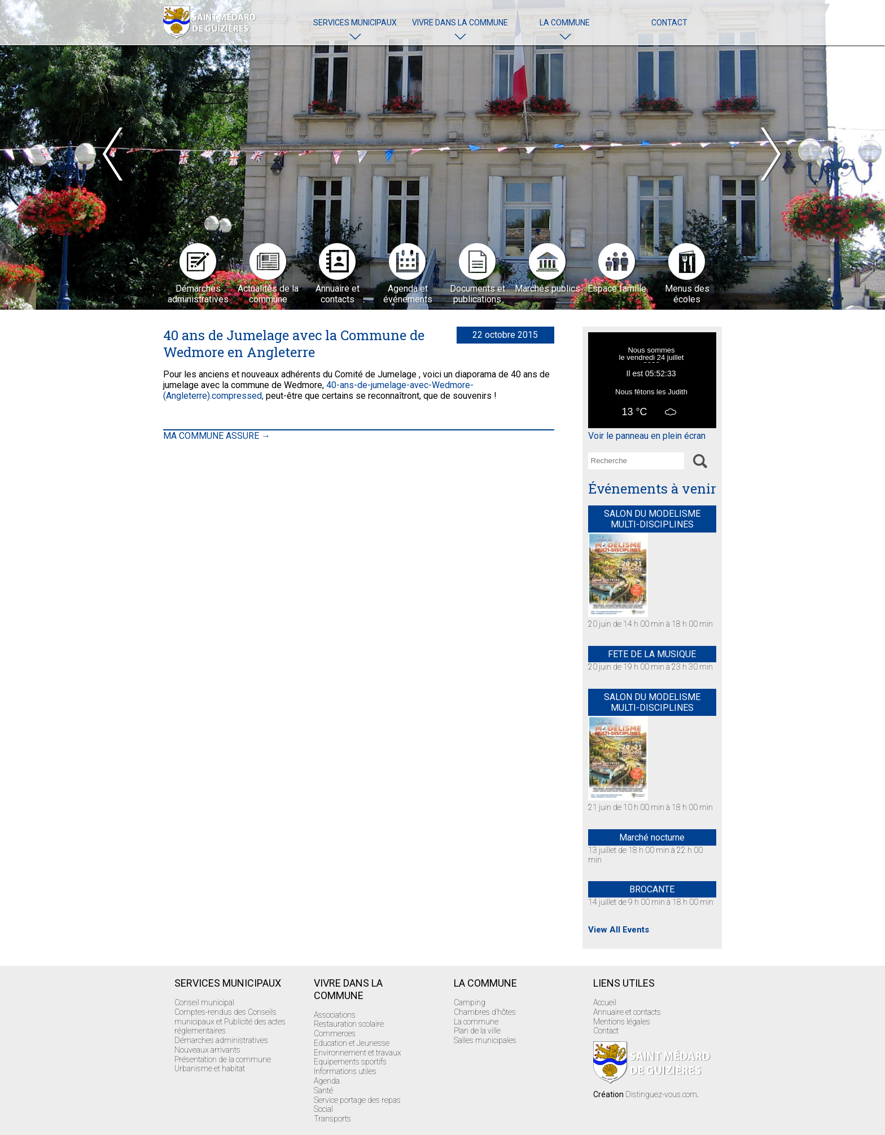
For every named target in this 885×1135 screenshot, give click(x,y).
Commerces (335, 1033)
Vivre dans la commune (460, 22)
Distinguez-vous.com (661, 1094)
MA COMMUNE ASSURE (216, 435)
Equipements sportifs (350, 1061)
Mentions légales (621, 1021)
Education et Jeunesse (351, 1043)
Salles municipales (485, 1040)
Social (323, 1109)
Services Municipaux (355, 22)
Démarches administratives (221, 1040)
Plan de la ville (477, 1030)
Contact (669, 22)
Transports (332, 1118)
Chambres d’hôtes (485, 1012)
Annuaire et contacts (627, 1012)
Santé (323, 1090)
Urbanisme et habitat (209, 1068)
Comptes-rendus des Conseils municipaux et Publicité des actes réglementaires (230, 1022)
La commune (565, 22)
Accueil (604, 1002)
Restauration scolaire (349, 1023)
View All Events (618, 930)
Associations (335, 1014)
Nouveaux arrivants (207, 1049)
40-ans (340, 385)
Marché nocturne (652, 837)
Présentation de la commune (222, 1059)
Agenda (327, 1080)
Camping (469, 1002)
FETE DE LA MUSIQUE (652, 654)
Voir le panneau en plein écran (647, 435)
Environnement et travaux (357, 1052)
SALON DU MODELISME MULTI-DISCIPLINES (652, 519)
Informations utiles (345, 1071)
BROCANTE (651, 889)
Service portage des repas (357, 1100)
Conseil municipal (204, 1002)
